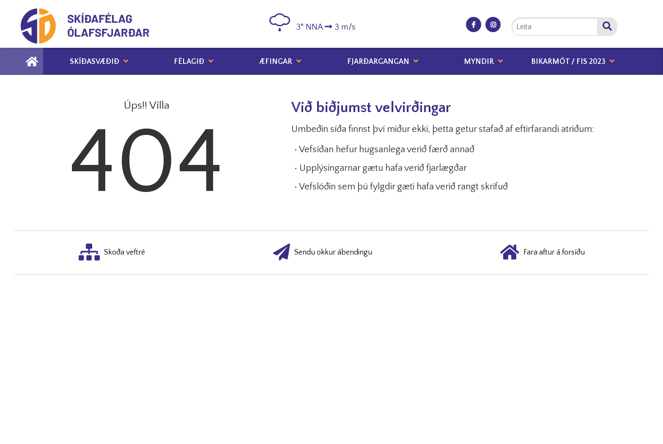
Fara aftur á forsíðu (542, 253)
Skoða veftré (112, 253)
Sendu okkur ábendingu (322, 253)
